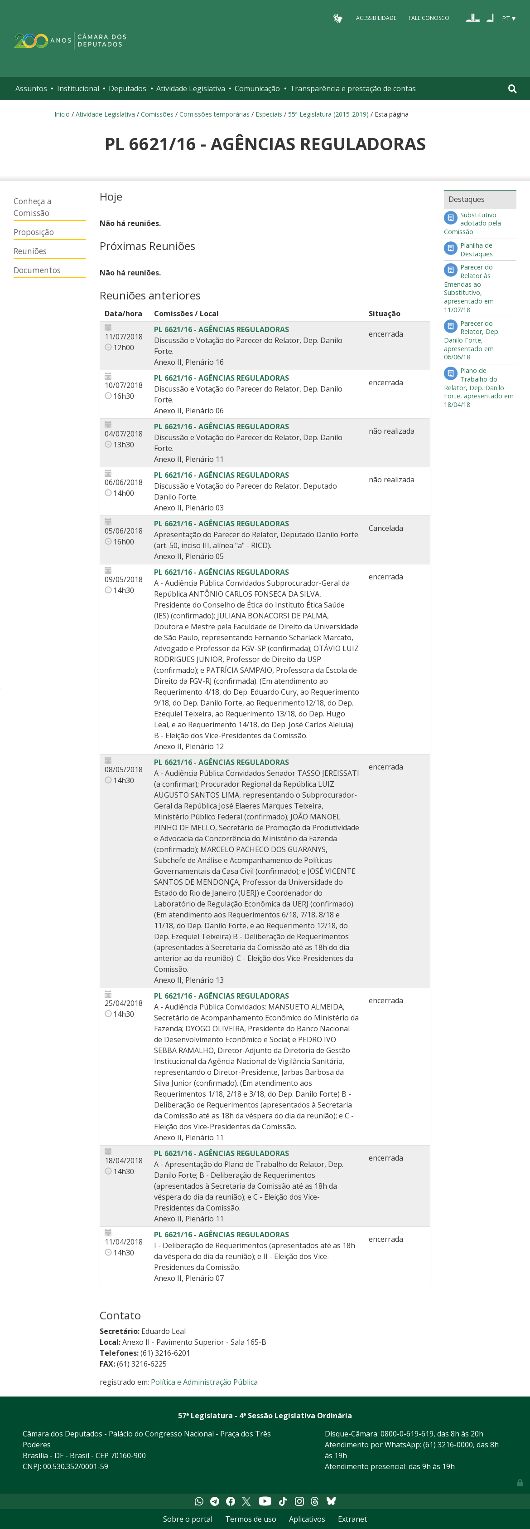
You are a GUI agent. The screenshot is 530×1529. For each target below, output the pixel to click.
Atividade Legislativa (190, 88)
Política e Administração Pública (204, 1382)
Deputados (127, 88)
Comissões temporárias (214, 114)
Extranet (352, 1519)
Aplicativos (307, 1519)
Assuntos (31, 88)
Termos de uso (250, 1519)
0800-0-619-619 (407, 1434)
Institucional (78, 88)
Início (62, 114)
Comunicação (257, 88)
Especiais (268, 114)
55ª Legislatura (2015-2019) (328, 114)
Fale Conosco (429, 18)
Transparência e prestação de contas (353, 88)
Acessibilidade (376, 18)
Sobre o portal (187, 1519)
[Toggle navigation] (512, 88)
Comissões (157, 114)
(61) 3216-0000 (448, 1445)
